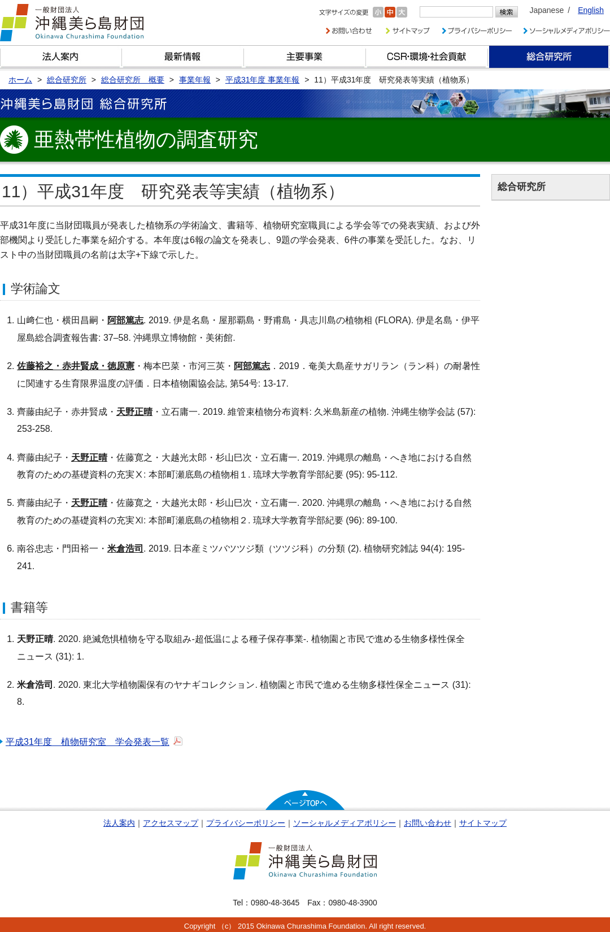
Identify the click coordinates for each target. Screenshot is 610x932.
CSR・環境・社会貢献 (427, 57)
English (591, 10)
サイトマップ (483, 822)
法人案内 (119, 822)
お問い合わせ (427, 822)
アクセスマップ (170, 822)
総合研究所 (549, 57)
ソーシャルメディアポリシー (344, 822)
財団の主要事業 (305, 57)
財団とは (61, 57)
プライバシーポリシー (245, 822)
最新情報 (183, 57)
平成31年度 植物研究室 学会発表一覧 (87, 742)
